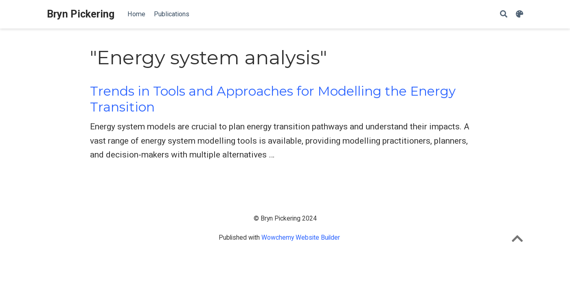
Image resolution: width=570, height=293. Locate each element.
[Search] (503, 14)
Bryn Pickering (80, 14)
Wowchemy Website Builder (300, 237)
